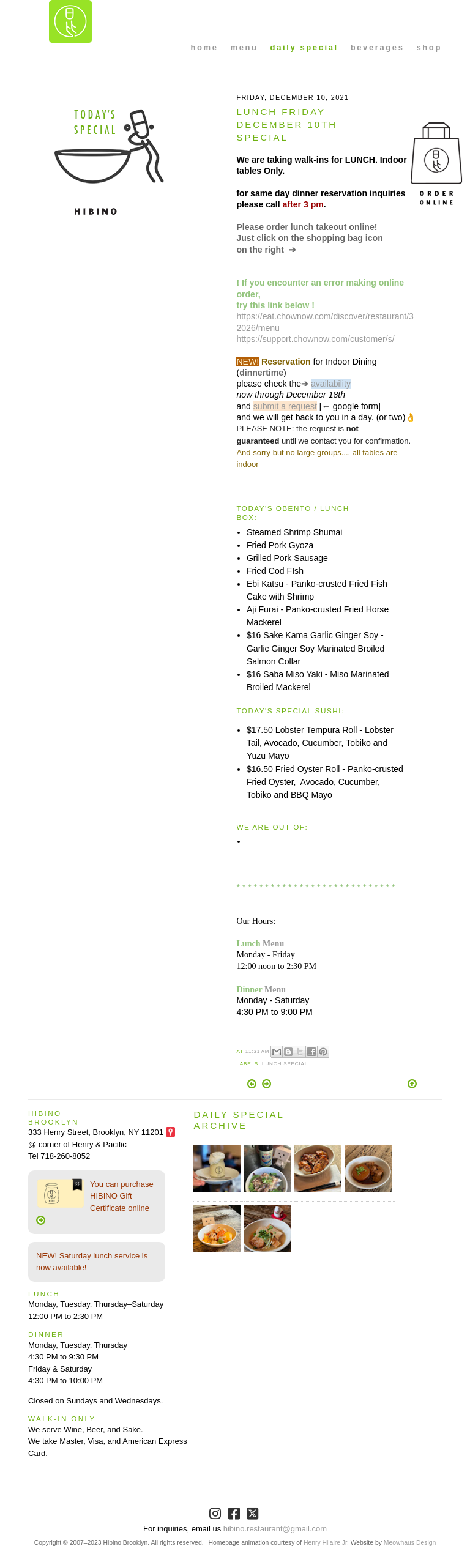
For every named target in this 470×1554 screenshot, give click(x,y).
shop (428, 47)
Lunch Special (285, 1063)
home (204, 47)
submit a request (285, 406)
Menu (273, 943)
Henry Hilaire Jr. (326, 1542)
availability (331, 383)
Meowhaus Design (410, 1542)
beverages (378, 47)
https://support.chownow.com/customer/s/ (315, 339)
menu (244, 47)
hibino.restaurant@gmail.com (275, 1528)
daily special (304, 47)
